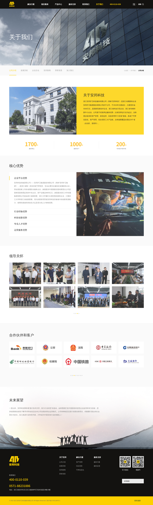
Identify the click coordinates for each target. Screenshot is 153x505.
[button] (72, 383)
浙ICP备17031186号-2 (53, 500)
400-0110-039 (115, 4)
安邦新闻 (62, 470)
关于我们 (99, 4)
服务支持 (72, 4)
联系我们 (85, 4)
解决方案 (31, 4)
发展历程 (62, 466)
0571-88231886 (19, 486)
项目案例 (44, 4)
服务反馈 (97, 466)
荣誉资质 (62, 474)
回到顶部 (137, 500)
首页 (126, 70)
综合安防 (79, 466)
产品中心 (58, 4)
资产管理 (79, 462)
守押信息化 (80, 470)
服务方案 (97, 462)
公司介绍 (62, 462)
